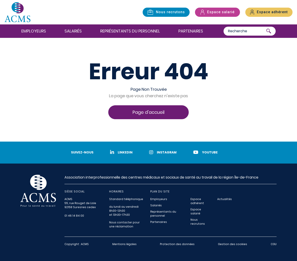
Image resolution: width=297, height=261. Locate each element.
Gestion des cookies (232, 244)
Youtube (205, 152)
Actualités (224, 199)
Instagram (163, 152)
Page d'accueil (148, 112)
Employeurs (33, 31)
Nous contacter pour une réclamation (124, 224)
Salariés (73, 31)
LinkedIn (121, 152)
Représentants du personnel (130, 31)
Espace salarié (196, 211)
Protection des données (177, 244)
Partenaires (190, 31)
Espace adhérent (197, 201)
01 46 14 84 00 (74, 216)
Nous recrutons (198, 222)
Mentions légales (124, 244)
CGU (274, 244)
